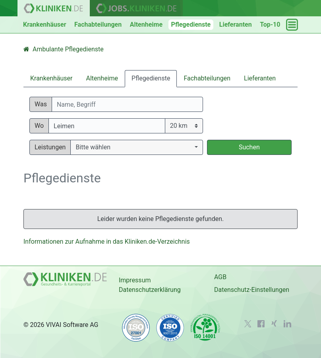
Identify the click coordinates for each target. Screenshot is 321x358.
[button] (136, 147)
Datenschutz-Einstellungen (251, 289)
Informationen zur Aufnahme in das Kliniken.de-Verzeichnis (106, 241)
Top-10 (270, 24)
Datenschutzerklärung (150, 289)
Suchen (249, 147)
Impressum (135, 280)
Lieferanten (235, 24)
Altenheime (146, 24)
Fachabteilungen (98, 24)
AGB (220, 277)
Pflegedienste (191, 24)
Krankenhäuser (44, 24)
